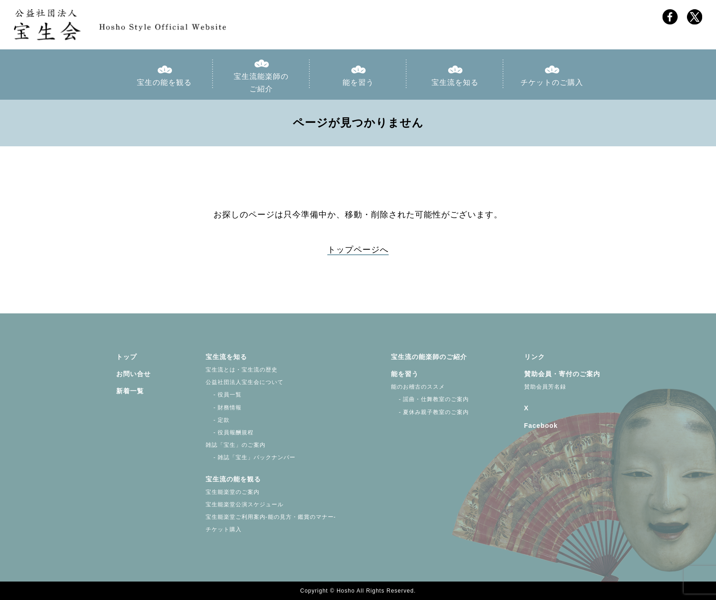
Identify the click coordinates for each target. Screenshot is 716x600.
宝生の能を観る (164, 82)
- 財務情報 (224, 407)
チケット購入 (224, 529)
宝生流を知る (455, 82)
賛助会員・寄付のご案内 (562, 374)
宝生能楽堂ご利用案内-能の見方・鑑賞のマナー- (271, 517)
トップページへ (358, 249)
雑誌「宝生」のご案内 (236, 445)
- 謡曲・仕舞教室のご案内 (430, 399)
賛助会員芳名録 (545, 387)
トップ (126, 356)
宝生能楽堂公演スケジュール (245, 504)
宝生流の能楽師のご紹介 (429, 356)
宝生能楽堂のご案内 (233, 492)
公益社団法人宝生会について (245, 382)
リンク (534, 356)
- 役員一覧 (224, 394)
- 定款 (218, 420)
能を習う (358, 82)
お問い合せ (133, 374)
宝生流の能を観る (233, 479)
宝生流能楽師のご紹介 (261, 82)
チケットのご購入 (552, 82)
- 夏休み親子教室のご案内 (430, 412)
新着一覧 (130, 391)
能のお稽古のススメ (418, 387)
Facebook (541, 425)
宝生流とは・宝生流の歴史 (242, 369)
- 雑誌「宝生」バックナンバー (251, 457)
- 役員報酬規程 (230, 432)
